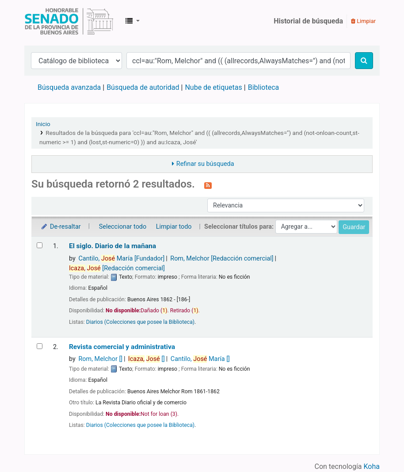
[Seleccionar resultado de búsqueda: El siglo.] (39, 245)
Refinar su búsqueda (205, 164)
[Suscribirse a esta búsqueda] (208, 185)
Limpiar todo (174, 226)
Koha (372, 466)
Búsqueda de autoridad (143, 87)
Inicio (43, 123)
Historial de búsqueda (308, 21)
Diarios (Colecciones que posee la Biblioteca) (140, 322)
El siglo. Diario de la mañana (112, 246)
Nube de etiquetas (213, 87)
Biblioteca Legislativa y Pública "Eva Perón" (69, 21)
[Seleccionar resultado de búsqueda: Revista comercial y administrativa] (39, 346)
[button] (132, 21)
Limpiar (363, 21)
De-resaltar (60, 226)
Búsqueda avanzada (69, 87)
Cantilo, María (121, 258)
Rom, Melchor (221, 258)
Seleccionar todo (122, 226)
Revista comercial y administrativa (122, 347)
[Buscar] (364, 60)
